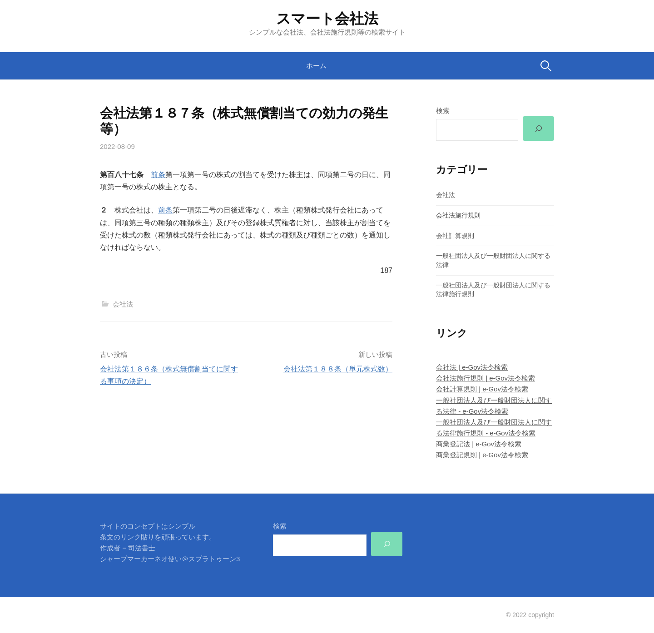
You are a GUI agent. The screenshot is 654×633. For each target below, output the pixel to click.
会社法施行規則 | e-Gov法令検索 (485, 378)
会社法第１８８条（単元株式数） (337, 369)
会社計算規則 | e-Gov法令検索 (482, 389)
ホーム (316, 65)
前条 (158, 174)
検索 (443, 110)
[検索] (538, 128)
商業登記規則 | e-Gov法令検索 (482, 455)
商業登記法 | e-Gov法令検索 (478, 444)
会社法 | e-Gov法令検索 (472, 367)
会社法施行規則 (458, 215)
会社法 (123, 304)
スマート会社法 (327, 18)
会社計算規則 (455, 235)
